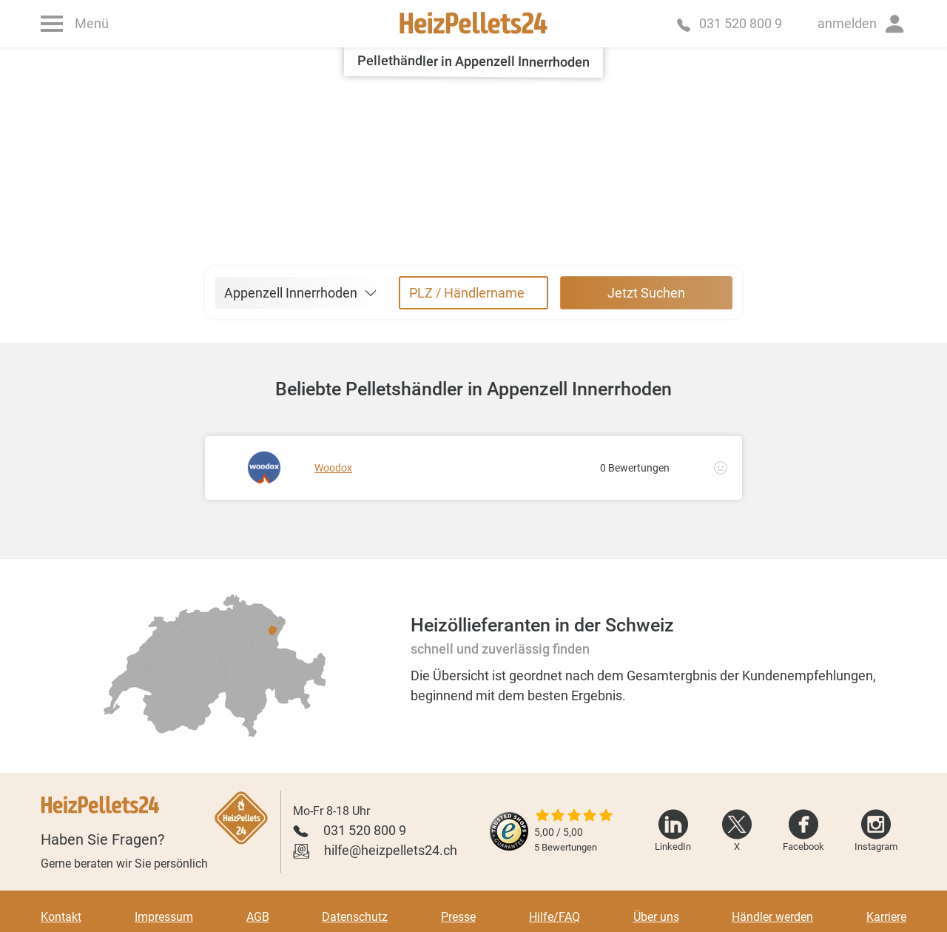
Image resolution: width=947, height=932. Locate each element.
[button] (862, 24)
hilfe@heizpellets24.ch (390, 850)
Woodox (333, 468)
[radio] (212, 650)
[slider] (574, 816)
